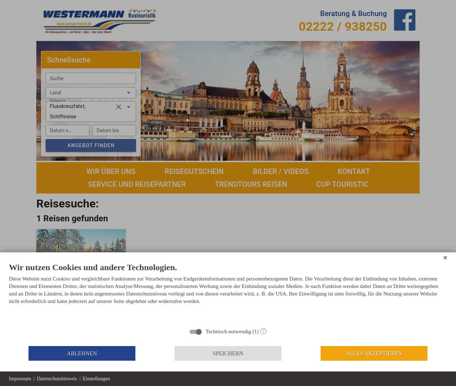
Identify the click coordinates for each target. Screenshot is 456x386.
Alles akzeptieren (374, 353)
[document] (228, 293)
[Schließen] (445, 257)
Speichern (228, 353)
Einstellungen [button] (96, 378)
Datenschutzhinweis (57, 378)
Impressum (20, 378)
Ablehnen (82, 353)
